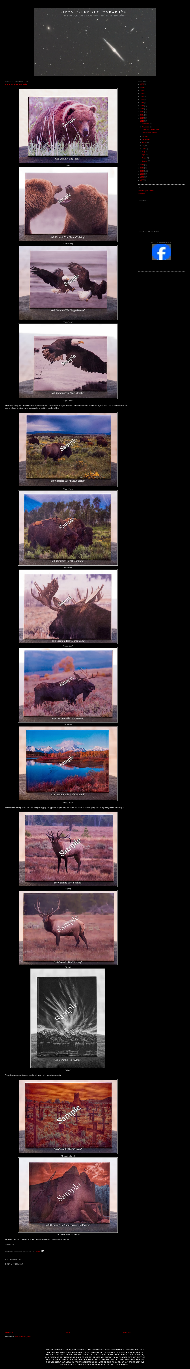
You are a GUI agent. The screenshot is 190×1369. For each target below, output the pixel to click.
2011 (142, 168)
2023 (142, 90)
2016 (142, 112)
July (143, 145)
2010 (142, 171)
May (144, 152)
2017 (142, 109)
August (144, 142)
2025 (142, 84)
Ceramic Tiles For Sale (16, 84)
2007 (142, 180)
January (145, 161)
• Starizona (141, 193)
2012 (142, 165)
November (146, 127)
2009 (142, 174)
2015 (142, 115)
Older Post (126, 1332)
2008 (142, 177)
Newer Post (9, 1332)
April (144, 155)
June (144, 149)
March (144, 158)
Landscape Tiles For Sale (150, 129)
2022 (142, 93)
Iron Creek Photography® (95, 12)
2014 (142, 118)
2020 (142, 99)
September (146, 139)
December (146, 124)
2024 (142, 87)
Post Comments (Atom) (23, 1337)
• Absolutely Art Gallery (145, 190)
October (145, 136)
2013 (142, 121)
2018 (142, 106)
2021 (142, 96)
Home (68, 1332)
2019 (142, 103)
